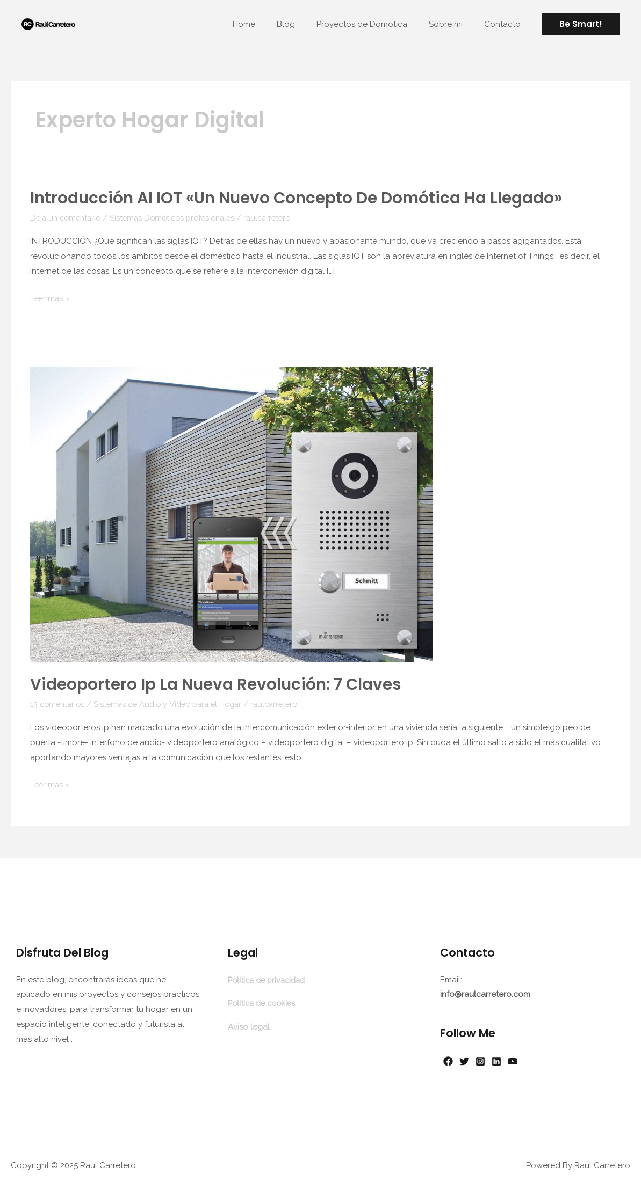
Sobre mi (454, 24)
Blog (305, 24)
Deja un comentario (67, 217)
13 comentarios (59, 703)
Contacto (505, 24)
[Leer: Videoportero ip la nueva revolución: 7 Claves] (231, 513)
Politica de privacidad (269, 977)
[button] (581, 24)
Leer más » (50, 297)
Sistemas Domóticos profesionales (180, 217)
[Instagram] (491, 1059)
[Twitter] (470, 1059)
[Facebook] (448, 1059)
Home (268, 24)
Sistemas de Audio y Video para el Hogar (175, 703)
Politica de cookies (264, 1000)
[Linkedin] (513, 1059)
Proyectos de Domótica (375, 24)
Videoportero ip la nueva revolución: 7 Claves (217, 683)
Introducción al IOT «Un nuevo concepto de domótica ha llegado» (299, 198)
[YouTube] (534, 1059)
